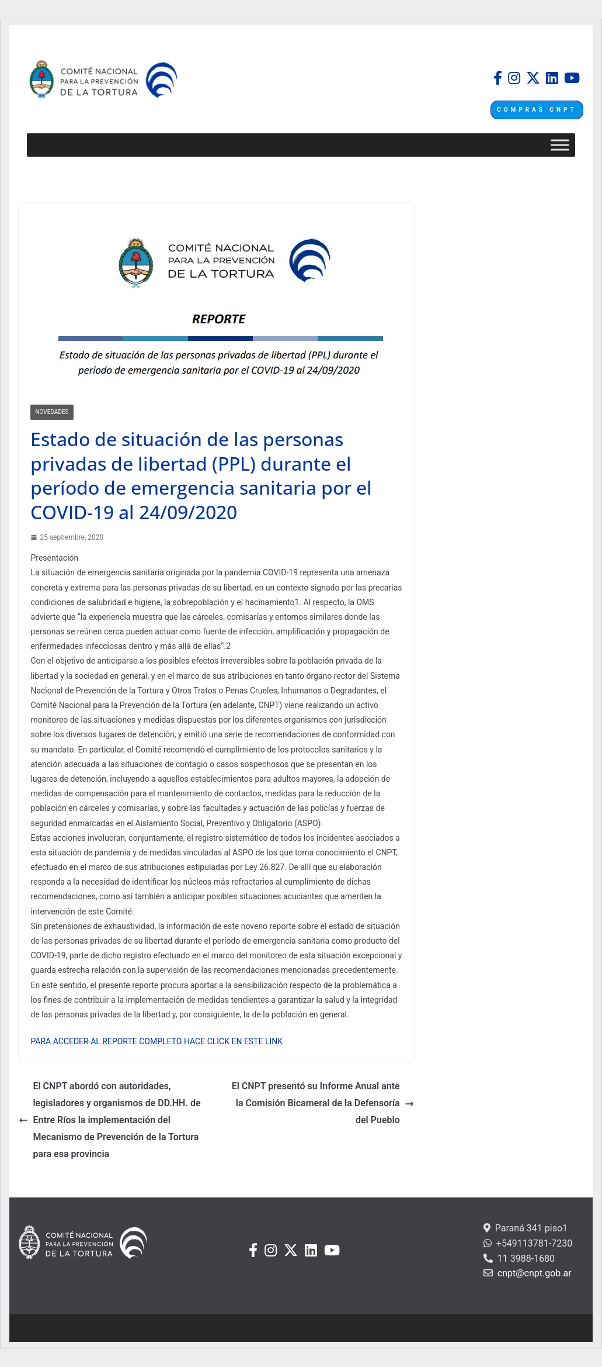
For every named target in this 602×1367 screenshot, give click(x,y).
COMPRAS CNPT (536, 109)
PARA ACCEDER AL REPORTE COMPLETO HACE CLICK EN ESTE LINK (156, 1041)
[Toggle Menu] (560, 145)
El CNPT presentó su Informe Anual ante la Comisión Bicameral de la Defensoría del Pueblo (323, 1103)
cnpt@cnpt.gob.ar (533, 1273)
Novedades (51, 412)
